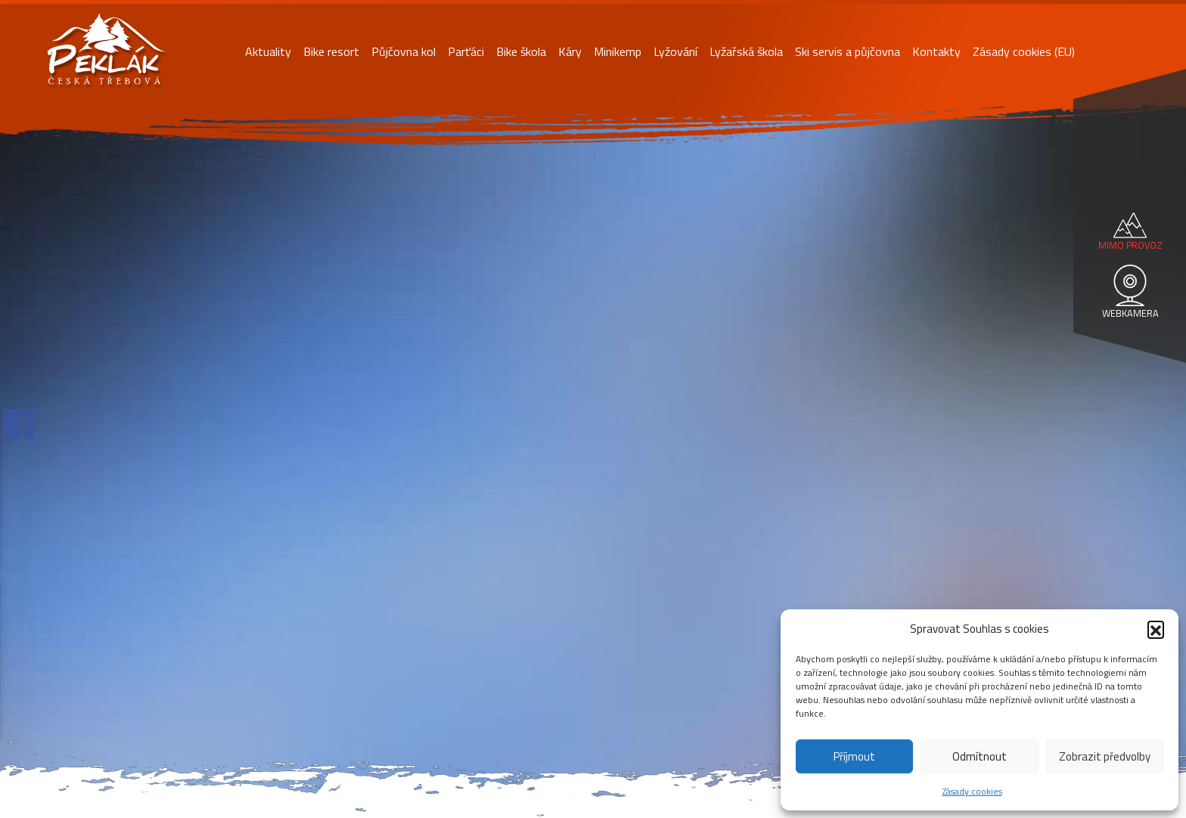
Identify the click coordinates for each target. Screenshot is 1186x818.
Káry (570, 51)
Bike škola (521, 51)
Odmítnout (979, 756)
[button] (1155, 629)
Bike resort (331, 51)
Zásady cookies (972, 791)
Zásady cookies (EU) (1024, 51)
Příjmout (854, 756)
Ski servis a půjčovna (847, 51)
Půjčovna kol (403, 51)
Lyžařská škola (746, 51)
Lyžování (675, 51)
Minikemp (617, 51)
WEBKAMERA (1130, 313)
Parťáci (466, 51)
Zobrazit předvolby (1104, 756)
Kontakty (936, 51)
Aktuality (268, 51)
